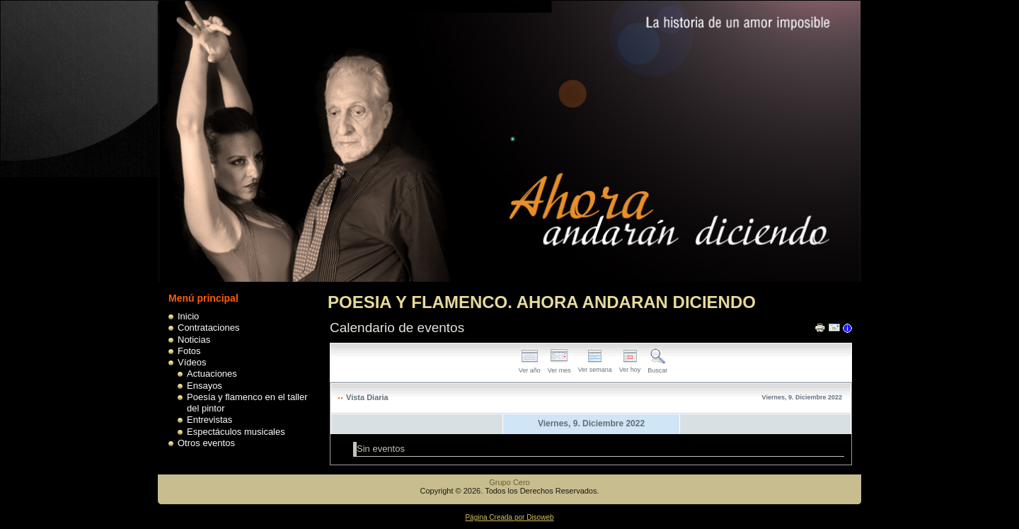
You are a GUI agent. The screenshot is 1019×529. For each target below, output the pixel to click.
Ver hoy (630, 365)
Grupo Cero (509, 482)
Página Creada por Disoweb (509, 517)
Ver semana (595, 365)
